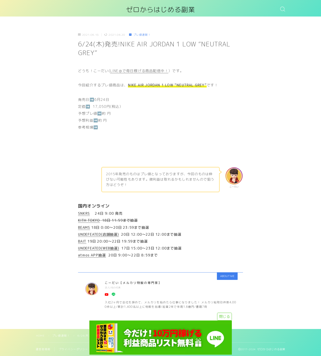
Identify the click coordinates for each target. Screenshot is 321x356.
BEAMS (84, 227)
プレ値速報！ (139, 35)
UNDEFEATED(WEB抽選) (98, 248)
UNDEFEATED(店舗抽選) (98, 234)
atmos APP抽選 (92, 255)
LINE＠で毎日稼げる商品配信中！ (139, 70)
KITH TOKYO (89, 220)
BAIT (82, 241)
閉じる (224, 316)
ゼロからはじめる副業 (160, 9)
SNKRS (84, 213)
